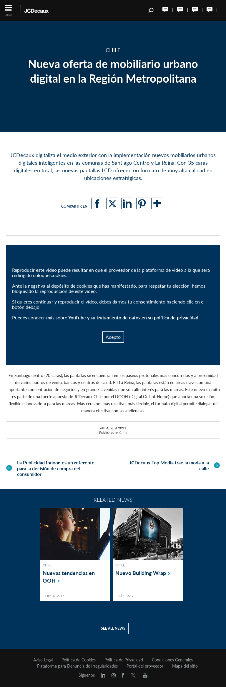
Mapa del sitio (185, 665)
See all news (113, 628)
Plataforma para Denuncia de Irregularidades (77, 665)
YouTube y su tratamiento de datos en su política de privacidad (133, 317)
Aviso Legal (43, 659)
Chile (123, 432)
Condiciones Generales (172, 659)
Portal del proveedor (145, 665)
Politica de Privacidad (123, 659)
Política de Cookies (79, 659)
